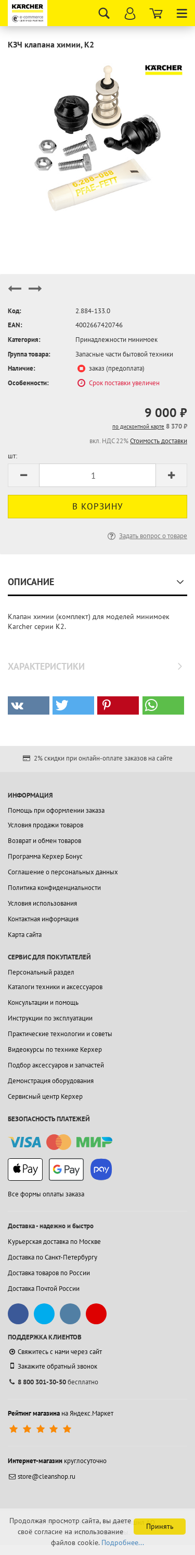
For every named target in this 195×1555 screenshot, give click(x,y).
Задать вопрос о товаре (146, 535)
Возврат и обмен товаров (44, 840)
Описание (31, 582)
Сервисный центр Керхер (45, 1096)
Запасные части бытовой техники (124, 354)
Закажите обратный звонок (52, 1366)
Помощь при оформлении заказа (56, 810)
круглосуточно (57, 1460)
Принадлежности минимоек (116, 339)
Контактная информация (43, 919)
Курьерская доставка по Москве (54, 1241)
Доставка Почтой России (44, 1288)
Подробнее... (122, 1542)
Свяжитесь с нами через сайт (55, 1351)
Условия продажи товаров (45, 825)
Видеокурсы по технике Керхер (55, 1049)
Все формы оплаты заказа (46, 1194)
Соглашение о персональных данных (63, 872)
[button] (28, 705)
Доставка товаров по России (49, 1272)
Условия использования (42, 903)
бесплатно (53, 1382)
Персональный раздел (41, 972)
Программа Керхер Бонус (45, 856)
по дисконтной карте (138, 426)
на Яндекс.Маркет (60, 1413)
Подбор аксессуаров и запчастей (56, 1065)
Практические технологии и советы (60, 1033)
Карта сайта (25, 934)
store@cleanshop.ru (41, 1476)
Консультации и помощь (43, 1002)
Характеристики (46, 666)
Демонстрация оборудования (51, 1080)
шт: (12, 456)
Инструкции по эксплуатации (50, 1018)
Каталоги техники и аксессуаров (55, 986)
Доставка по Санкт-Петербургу (52, 1257)
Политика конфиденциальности (54, 887)
